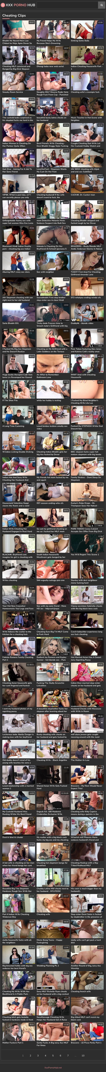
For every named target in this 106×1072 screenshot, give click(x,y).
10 (83, 1055)
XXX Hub (18, 5)
